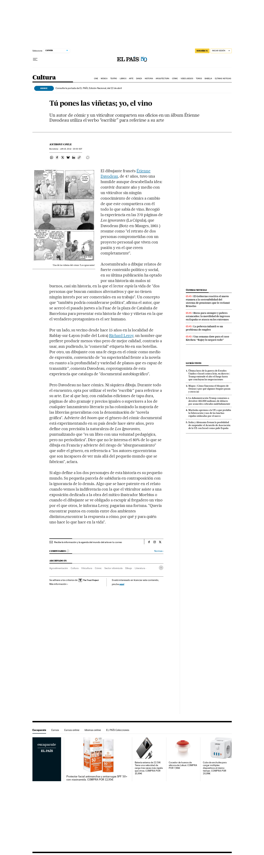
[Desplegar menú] (35, 59)
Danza (139, 78)
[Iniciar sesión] (221, 51)
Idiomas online (93, 730)
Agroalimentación (58, 568)
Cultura (44, 77)
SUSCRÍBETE (202, 51)
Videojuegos (187, 78)
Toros (199, 78)
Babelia (208, 78)
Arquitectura (162, 78)
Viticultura (86, 568)
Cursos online (71, 730)
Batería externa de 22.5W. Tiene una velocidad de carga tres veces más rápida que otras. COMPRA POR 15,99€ (149, 768)
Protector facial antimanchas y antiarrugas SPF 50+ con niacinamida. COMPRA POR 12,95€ (96, 778)
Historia (149, 78)
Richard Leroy (121, 335)
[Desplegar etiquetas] (161, 567)
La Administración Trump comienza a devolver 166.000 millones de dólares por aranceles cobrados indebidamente (209, 401)
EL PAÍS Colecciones (117, 730)
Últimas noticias (223, 78)
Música (104, 78)
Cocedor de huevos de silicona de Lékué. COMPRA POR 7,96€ (183, 765)
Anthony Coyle (60, 144)
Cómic (175, 78)
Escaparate (39, 730)
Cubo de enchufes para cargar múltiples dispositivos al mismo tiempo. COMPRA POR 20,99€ (215, 768)
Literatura (140, 568)
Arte (131, 78)
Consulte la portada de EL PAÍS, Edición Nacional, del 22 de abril (89, 88)
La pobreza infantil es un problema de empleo (204, 328)
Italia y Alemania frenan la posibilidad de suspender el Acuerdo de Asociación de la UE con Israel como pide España (209, 425)
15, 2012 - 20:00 (71, 149)
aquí (121, 584)
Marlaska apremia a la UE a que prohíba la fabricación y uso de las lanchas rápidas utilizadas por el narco (209, 413)
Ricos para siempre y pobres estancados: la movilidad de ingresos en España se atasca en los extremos (208, 316)
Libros (123, 78)
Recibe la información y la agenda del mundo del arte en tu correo (88, 542)
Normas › (158, 551)
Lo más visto (193, 363)
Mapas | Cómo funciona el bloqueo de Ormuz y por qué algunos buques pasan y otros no (209, 388)
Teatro (113, 78)
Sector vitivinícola (113, 568)
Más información (58, 584)
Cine (96, 78)
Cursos (55, 730)
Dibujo (128, 568)
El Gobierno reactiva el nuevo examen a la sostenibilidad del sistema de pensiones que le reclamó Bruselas (208, 301)
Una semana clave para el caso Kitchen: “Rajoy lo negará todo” (207, 338)
